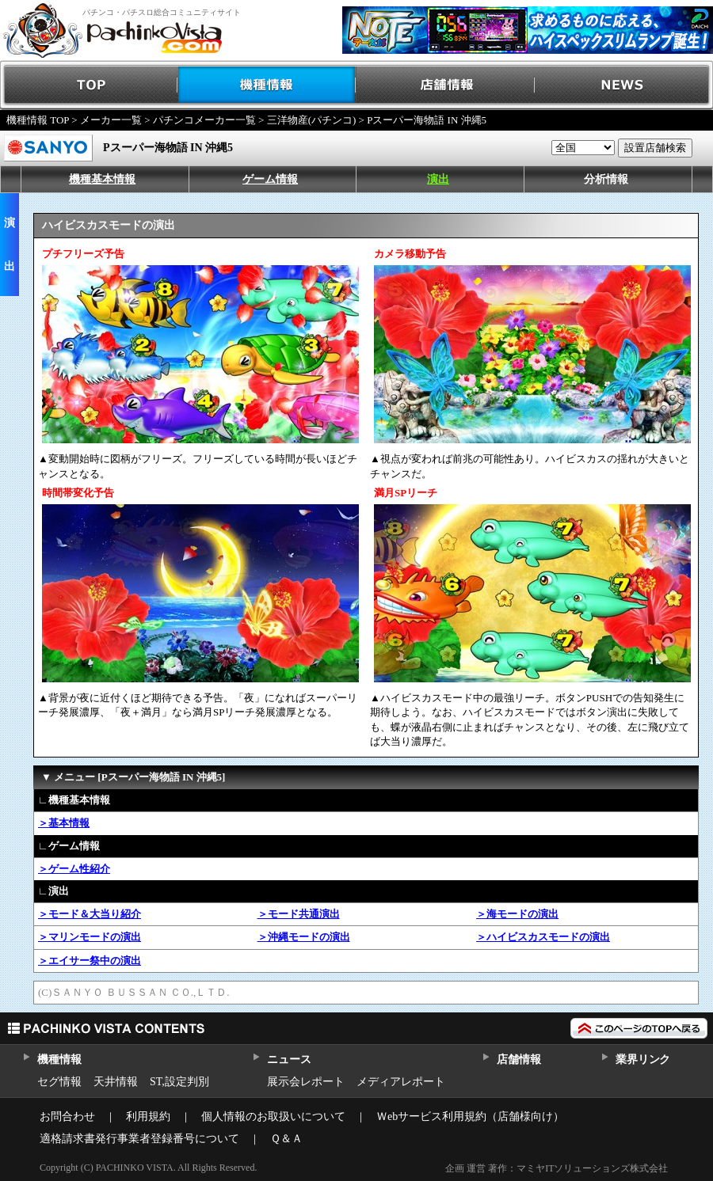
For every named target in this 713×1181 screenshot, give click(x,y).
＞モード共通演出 (298, 914)
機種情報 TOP (37, 120)
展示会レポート (306, 1082)
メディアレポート (400, 1082)
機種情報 (267, 85)
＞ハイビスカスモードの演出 (543, 937)
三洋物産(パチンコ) (311, 120)
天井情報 (115, 1082)
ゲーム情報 (270, 179)
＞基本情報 (64, 823)
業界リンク (643, 1059)
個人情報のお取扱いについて (273, 1116)
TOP (89, 85)
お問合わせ (67, 1116)
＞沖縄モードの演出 (303, 937)
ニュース (289, 1059)
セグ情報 (59, 1082)
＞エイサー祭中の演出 (89, 960)
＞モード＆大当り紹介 (89, 914)
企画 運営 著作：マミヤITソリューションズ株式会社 (556, 1168)
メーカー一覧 (111, 120)
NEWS (624, 85)
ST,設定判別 (179, 1082)
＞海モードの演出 (517, 914)
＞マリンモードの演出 (89, 937)
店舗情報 (445, 85)
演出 (438, 179)
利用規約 (148, 1116)
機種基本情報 (102, 179)
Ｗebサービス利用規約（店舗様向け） (470, 1116)
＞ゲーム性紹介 (74, 869)
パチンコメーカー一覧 (204, 120)
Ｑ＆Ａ (286, 1139)
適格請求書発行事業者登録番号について (139, 1139)
